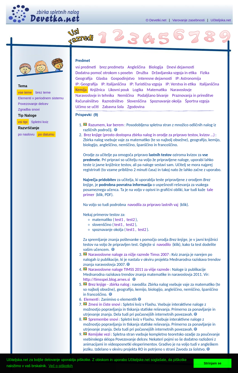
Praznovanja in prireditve (192, 95)
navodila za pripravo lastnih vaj (153, 204)
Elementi (91, 299)
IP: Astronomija (188, 78)
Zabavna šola (113, 106)
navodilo (164, 244)
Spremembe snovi (103, 319)
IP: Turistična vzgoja (146, 84)
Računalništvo (87, 101)
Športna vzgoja (197, 101)
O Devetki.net (156, 20)
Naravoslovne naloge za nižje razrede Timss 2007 (128, 254)
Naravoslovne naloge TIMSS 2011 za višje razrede (128, 269)
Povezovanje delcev (33, 104)
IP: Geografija (86, 84)
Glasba (101, 78)
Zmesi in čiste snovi (104, 304)
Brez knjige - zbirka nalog (108, 284)
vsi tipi (23, 122)
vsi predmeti (85, 67)
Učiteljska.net (221, 20)
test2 (130, 219)
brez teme (43, 92)
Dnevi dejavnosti (180, 67)
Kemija (81, 89)
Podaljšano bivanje (153, 95)
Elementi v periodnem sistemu (41, 98)
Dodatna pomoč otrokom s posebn (104, 72)
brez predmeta (112, 67)
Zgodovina (135, 106)
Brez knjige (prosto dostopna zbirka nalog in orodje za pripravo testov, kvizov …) (149, 134)
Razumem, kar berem (106, 124)
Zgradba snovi (29, 109)
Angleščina (136, 67)
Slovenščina (136, 101)
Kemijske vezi (99, 334)
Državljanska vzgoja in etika (174, 72)
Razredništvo (112, 101)
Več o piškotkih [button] (61, 366)
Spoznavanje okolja (166, 101)
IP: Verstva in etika (181, 84)
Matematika (157, 89)
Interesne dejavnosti (155, 78)
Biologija (156, 67)
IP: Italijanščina (113, 84)
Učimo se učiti (87, 106)
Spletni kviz (39, 122)
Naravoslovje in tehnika (94, 95)
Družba (142, 72)
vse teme (25, 92)
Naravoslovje (181, 89)
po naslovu (26, 134)
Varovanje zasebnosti (188, 20)
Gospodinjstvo (123, 78)
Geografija (83, 78)
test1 (119, 219)
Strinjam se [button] (212, 363)
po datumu (46, 134)
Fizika (204, 72)
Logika (138, 89)
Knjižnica (97, 89)
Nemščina (126, 95)
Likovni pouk (118, 89)
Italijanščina (209, 84)
